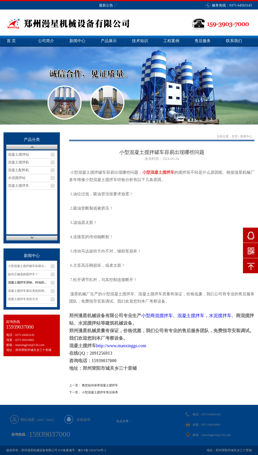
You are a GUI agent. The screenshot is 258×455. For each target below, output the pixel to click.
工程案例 (171, 41)
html (49, 420)
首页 (235, 136)
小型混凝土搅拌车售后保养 (100, 392)
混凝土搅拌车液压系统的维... (27, 291)
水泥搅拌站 (17, 178)
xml (41, 420)
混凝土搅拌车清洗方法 (23, 299)
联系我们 (234, 41)
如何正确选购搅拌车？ (23, 274)
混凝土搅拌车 (18, 186)
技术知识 (140, 41)
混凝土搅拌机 (18, 162)
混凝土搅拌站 (18, 154)
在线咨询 (83, 420)
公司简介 (46, 41)
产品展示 (109, 41)
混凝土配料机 (18, 170)
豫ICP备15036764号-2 (92, 450)
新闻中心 (77, 41)
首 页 (11, 41)
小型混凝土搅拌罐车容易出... (27, 266)
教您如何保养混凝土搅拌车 (100, 385)
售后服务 (203, 41)
